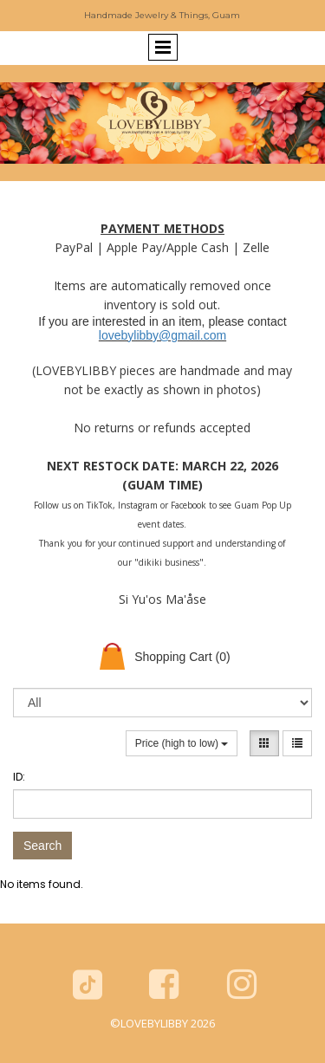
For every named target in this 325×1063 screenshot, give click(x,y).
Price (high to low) (181, 743)
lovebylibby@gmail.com (162, 335)
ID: (19, 776)
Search (42, 845)
